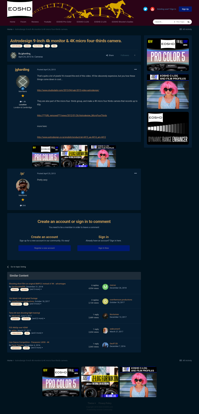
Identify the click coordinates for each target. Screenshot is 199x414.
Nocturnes (114, 314)
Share (110, 55)
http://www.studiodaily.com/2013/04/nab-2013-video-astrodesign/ (68, 90)
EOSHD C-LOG (83, 22)
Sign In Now (103, 248)
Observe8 (16, 316)
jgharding (25, 53)
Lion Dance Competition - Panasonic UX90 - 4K (29, 342)
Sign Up (185, 9)
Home (12, 22)
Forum (23, 22)
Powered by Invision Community (99, 410)
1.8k (23, 101)
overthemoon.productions (23, 301)
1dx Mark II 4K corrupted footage (23, 298)
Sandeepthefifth (18, 287)
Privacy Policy (104, 403)
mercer (113, 285)
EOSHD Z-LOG (100, 22)
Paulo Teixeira (18, 345)
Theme (92, 403)
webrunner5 (115, 329)
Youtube (47, 22)
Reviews (35, 22)
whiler (14, 330)
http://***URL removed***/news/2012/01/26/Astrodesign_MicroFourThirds (72, 115)
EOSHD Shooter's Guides (122, 22)
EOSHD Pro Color (64, 22)
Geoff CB (114, 343)
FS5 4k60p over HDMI (18, 327)
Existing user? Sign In (166, 9)
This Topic (180, 22)
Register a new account (44, 248)
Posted (46, 69)
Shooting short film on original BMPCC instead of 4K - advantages (37, 284)
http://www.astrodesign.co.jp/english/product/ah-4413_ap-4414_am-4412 (71, 137)
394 (23, 205)
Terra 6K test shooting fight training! (24, 313)
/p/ (22, 173)
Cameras (39, 57)
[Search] (163, 21)
